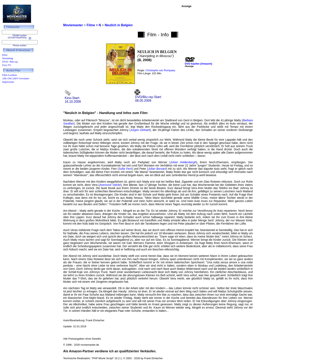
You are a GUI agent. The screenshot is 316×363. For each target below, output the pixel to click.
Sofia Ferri (125, 168)
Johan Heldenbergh (183, 162)
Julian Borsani (157, 168)
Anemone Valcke (110, 184)
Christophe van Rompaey (160, 70)
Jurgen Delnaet (140, 130)
